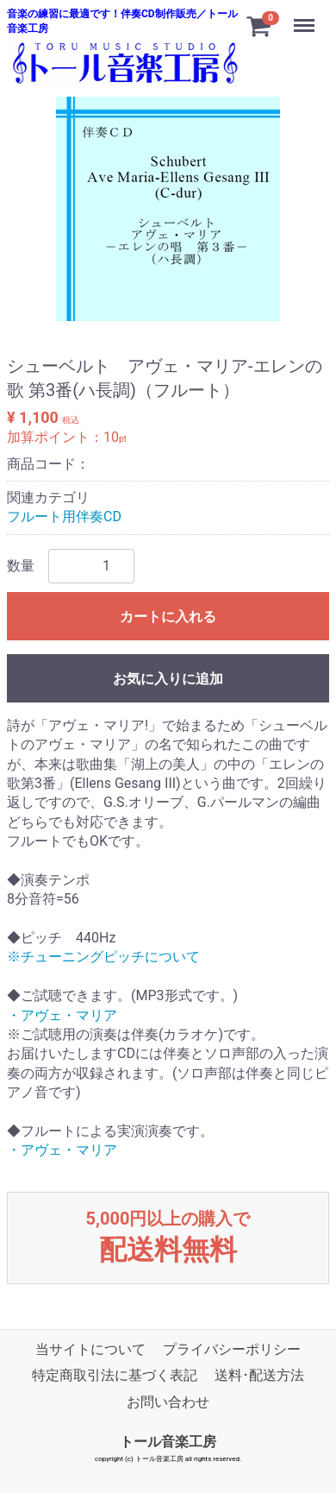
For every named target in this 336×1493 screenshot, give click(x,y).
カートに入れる (168, 616)
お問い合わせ (168, 1401)
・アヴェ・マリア (62, 1014)
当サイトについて (90, 1348)
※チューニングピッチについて (103, 956)
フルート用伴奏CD (64, 516)
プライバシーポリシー (232, 1348)
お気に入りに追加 (168, 678)
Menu (306, 17)
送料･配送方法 (259, 1375)
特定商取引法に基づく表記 (114, 1375)
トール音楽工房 (168, 1441)
